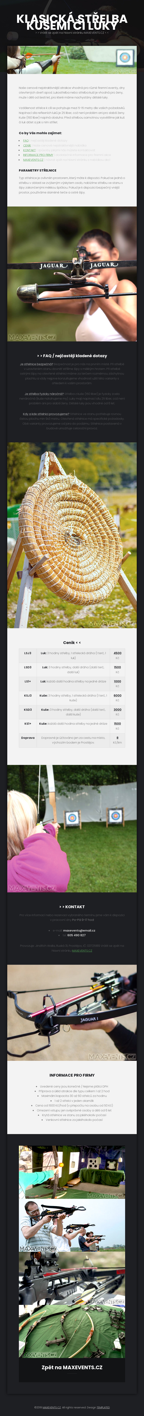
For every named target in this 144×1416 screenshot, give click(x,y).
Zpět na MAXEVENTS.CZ (72, 1367)
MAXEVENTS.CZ (33, 160)
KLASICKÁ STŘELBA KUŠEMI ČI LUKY (72, 22)
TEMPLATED (103, 1407)
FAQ (26, 141)
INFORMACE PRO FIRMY (38, 155)
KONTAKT (29, 150)
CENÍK (27, 145)
